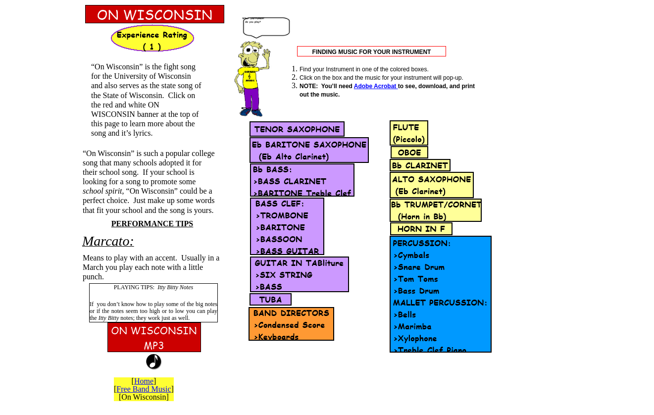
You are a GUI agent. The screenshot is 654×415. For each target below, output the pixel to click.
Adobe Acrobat (376, 86)
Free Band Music (143, 389)
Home (143, 381)
